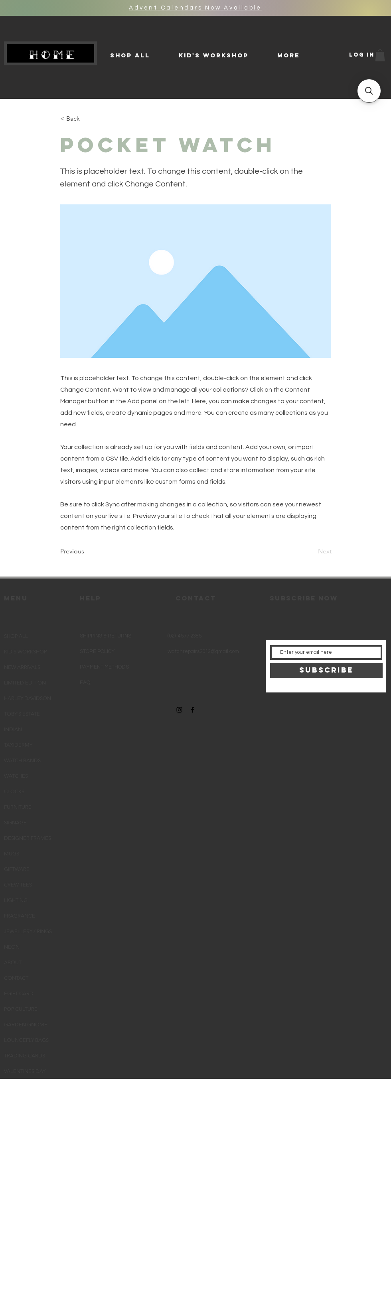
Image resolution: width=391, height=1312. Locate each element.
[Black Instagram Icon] (179, 710)
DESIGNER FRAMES (27, 838)
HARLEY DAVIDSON (27, 698)
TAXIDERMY (18, 745)
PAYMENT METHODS (104, 667)
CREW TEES (18, 885)
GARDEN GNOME (25, 1025)
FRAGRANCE (19, 916)
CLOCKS (14, 791)
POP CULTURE (21, 1009)
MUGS (11, 854)
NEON (12, 947)
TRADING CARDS (24, 1056)
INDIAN (13, 729)
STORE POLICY (98, 651)
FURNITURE (18, 807)
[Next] (312, 552)
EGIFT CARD (19, 993)
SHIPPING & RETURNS (105, 636)
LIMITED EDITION (25, 683)
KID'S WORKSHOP (25, 652)
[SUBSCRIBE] (326, 670)
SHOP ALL (16, 636)
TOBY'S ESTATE (22, 714)
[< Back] (86, 119)
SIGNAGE (15, 823)
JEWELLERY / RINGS (28, 931)
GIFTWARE (17, 869)
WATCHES (16, 776)
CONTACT (16, 978)
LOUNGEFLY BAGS (26, 1040)
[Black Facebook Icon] (192, 710)
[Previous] (86, 552)
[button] (380, 55)
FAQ (85, 682)
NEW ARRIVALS (22, 667)
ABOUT (13, 962)
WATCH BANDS (22, 760)
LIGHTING (16, 900)
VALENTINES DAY (24, 1071)
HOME (54, 54)
